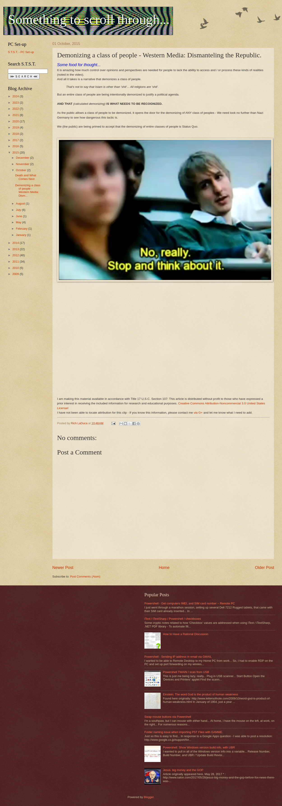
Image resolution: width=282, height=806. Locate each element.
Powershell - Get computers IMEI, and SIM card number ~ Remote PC (189, 603)
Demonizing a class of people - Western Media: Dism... (27, 190)
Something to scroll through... (89, 19)
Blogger (149, 797)
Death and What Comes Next (25, 177)
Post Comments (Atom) (85, 576)
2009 (16, 274)
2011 (16, 261)
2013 (16, 249)
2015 (16, 152)
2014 (16, 243)
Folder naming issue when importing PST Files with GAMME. (183, 732)
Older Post (264, 567)
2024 (16, 96)
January (21, 235)
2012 (16, 255)
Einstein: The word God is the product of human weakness (200, 694)
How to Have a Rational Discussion (185, 634)
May (19, 222)
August (21, 203)
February (22, 228)
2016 (16, 146)
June (19, 216)
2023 (16, 102)
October (21, 170)
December (23, 157)
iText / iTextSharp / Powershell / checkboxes (172, 618)
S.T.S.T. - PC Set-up (21, 52)
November (23, 164)
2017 (16, 140)
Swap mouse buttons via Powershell (167, 716)
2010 (16, 268)
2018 (16, 133)
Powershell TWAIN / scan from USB (186, 672)
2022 (16, 108)
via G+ (198, 412)
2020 (16, 121)
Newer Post (62, 567)
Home (164, 567)
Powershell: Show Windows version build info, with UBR (199, 747)
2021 (16, 115)
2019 (16, 127)
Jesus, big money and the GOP (183, 770)
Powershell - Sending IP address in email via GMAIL (178, 656)
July (19, 210)
